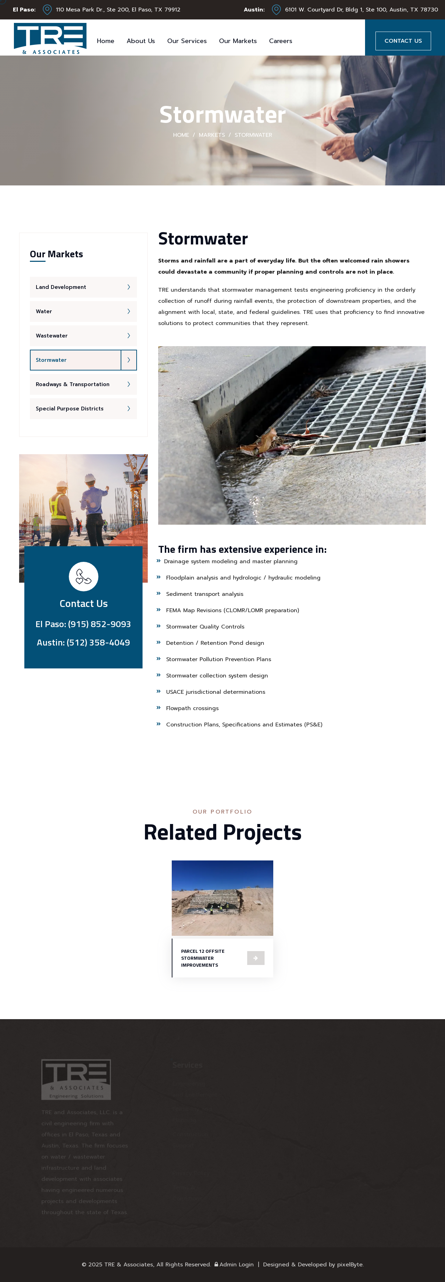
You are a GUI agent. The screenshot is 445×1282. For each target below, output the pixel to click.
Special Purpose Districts (86, 408)
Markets (212, 135)
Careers (280, 41)
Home (105, 41)
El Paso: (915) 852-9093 (83, 624)
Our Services (187, 41)
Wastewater (86, 336)
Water (86, 311)
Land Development (86, 287)
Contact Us (403, 41)
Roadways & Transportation (86, 384)
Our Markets (238, 41)
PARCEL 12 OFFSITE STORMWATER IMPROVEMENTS (203, 957)
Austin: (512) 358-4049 (83, 642)
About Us (141, 41)
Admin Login (233, 1264)
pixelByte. (350, 1264)
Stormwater (86, 360)
